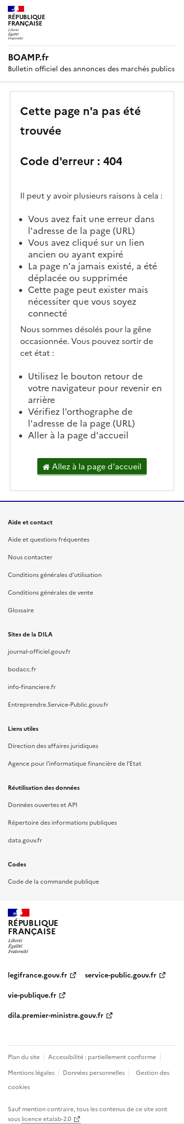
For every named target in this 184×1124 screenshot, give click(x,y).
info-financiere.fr (32, 687)
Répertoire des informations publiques (62, 822)
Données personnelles (94, 1072)
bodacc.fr (22, 669)
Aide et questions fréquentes (48, 539)
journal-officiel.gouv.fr (39, 651)
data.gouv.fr (25, 840)
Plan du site (24, 1057)
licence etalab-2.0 (46, 1119)
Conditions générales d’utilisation (55, 575)
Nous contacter (30, 557)
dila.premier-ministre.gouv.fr (56, 1015)
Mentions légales (31, 1072)
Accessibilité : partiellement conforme (102, 1057)
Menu (170, 12)
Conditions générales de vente (50, 592)
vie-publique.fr (32, 995)
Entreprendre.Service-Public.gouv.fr (58, 704)
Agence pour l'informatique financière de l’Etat (74, 763)
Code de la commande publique (53, 881)
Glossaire (21, 610)
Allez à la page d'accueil (92, 467)
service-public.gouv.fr (121, 975)
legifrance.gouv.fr (37, 975)
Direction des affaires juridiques (53, 746)
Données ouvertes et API (43, 805)
